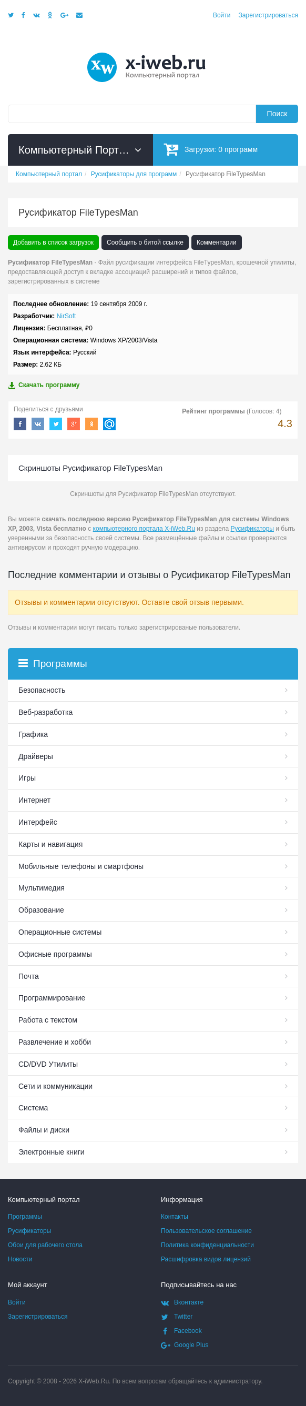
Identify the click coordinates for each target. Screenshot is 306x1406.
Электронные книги (51, 1152)
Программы (25, 1216)
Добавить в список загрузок (53, 242)
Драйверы (35, 756)
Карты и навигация (50, 844)
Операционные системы (59, 932)
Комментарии (217, 242)
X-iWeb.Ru (93, 1381)
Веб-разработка (45, 712)
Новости (20, 1259)
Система (33, 1108)
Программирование (51, 998)
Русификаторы (252, 528)
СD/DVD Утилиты (48, 1064)
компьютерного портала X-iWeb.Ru (144, 528)
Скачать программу (43, 385)
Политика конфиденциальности (207, 1245)
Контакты (174, 1216)
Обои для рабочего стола (45, 1245)
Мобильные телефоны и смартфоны (81, 866)
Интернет (34, 800)
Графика (33, 734)
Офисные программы (55, 954)
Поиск (277, 113)
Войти (222, 15)
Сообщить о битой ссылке (145, 242)
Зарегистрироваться (268, 15)
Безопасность (41, 690)
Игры (27, 778)
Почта (28, 976)
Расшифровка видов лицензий (206, 1259)
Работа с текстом (47, 1020)
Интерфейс (37, 822)
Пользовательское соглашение (206, 1231)
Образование (41, 910)
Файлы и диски (43, 1130)
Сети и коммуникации (55, 1086)
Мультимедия (41, 888)
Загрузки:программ (211, 149)
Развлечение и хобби (54, 1042)
